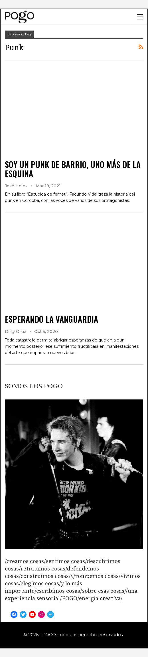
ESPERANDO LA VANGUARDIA (51, 319)
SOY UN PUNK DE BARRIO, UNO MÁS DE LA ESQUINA (73, 168)
